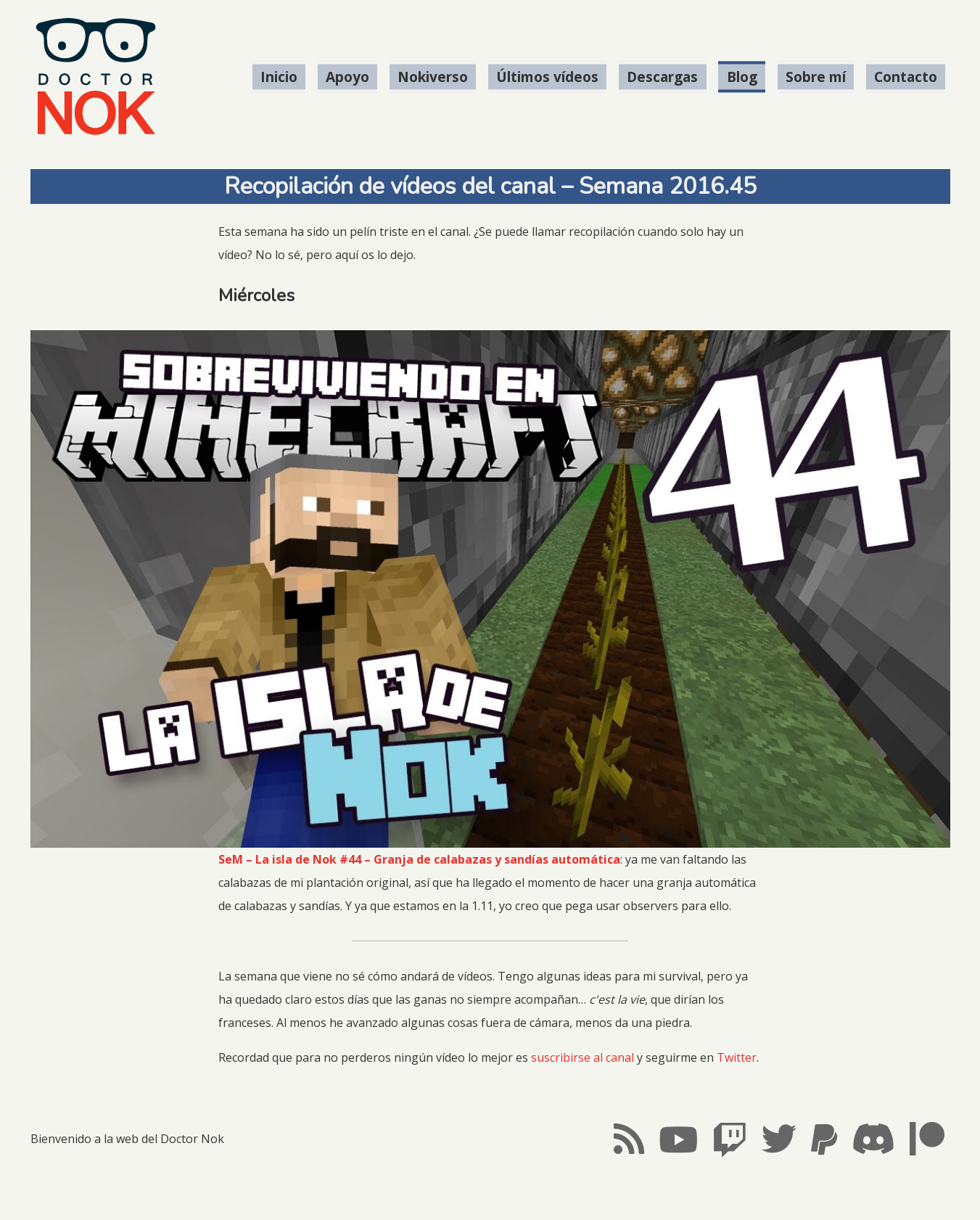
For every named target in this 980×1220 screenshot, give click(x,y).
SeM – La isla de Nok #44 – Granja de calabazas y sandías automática (419, 859)
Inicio (278, 76)
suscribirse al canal (582, 1057)
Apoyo (347, 76)
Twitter (737, 1057)
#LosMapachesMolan (490, 1197)
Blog (742, 76)
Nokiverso (433, 76)
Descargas (662, 76)
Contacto (905, 76)
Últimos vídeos (547, 76)
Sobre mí (816, 76)
